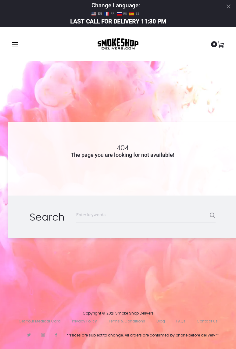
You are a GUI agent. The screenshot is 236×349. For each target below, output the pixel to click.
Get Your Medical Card (40, 321)
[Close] (228, 6)
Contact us (207, 321)
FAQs (180, 321)
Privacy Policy (84, 321)
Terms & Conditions (126, 321)
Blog (160, 321)
